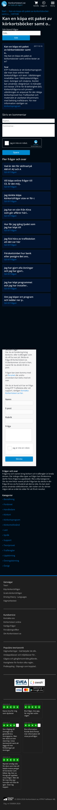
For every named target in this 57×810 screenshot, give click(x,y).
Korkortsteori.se (32, 799)
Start (4, 11)
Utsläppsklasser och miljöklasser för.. (19, 655)
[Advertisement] (28, 325)
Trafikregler (9, 550)
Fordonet (8, 504)
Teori (5, 585)
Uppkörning (9, 555)
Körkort (7, 514)
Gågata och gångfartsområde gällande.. (20, 658)
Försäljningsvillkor (11, 629)
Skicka (19, 459)
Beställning (9, 499)
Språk (6, 535)
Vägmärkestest (9, 600)
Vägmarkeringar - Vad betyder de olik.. (20, 651)
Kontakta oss (9, 618)
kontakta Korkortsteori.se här (17, 391)
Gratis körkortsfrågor (12, 593)
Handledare (9, 509)
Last (6, 530)
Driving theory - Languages (15, 597)
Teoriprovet (9, 545)
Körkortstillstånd (12, 524)
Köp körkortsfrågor (11, 589)
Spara (16, 152)
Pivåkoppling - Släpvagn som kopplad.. (20, 666)
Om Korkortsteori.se (12, 633)
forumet (11, 375)
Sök (16, 38)
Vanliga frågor (9, 626)
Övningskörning (11, 560)
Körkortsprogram (12, 519)
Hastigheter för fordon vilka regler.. (18, 662)
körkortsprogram (12, 106)
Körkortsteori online (12, 622)
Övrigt (7, 565)
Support (7, 540)
